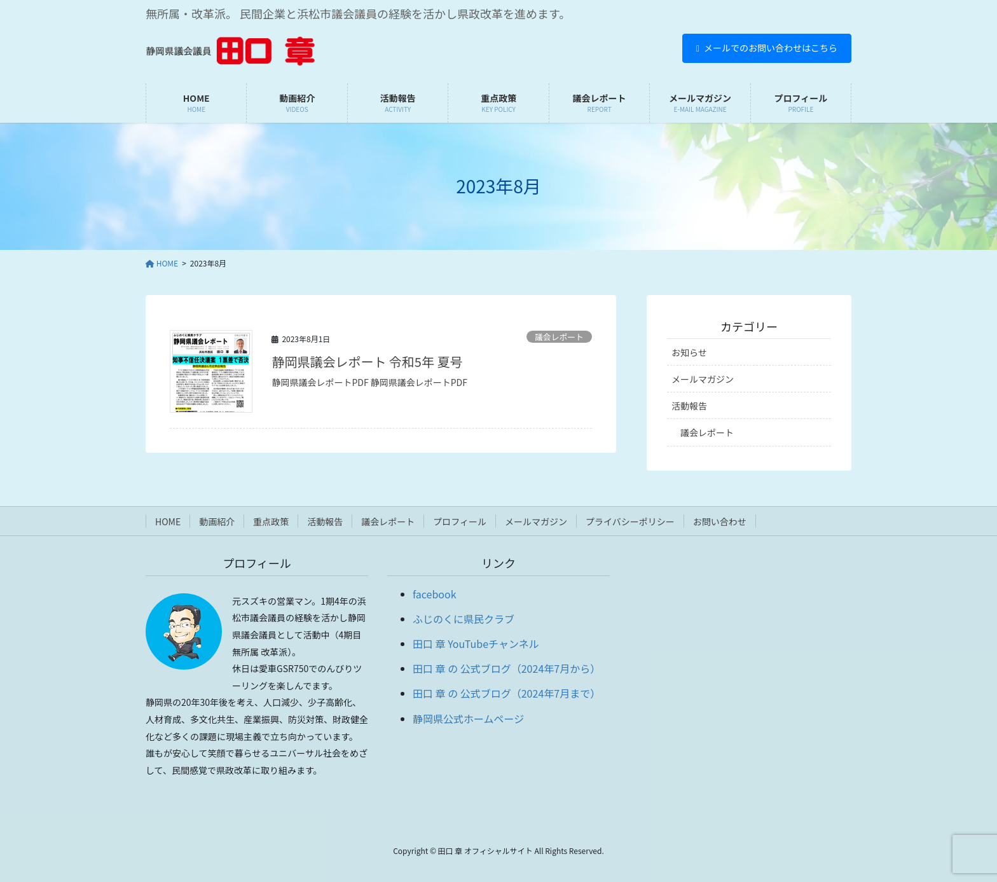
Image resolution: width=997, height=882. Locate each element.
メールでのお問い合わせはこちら (766, 47)
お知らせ (689, 352)
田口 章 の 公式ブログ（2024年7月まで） (506, 693)
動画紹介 (217, 521)
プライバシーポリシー (630, 521)
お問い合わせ (719, 521)
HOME (168, 521)
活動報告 (689, 405)
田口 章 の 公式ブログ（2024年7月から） (506, 668)
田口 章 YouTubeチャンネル (476, 643)
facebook (435, 594)
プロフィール (459, 521)
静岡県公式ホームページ (468, 718)
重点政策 (271, 521)
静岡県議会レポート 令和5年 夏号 (367, 361)
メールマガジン (702, 379)
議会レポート (559, 337)
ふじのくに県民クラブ (463, 618)
